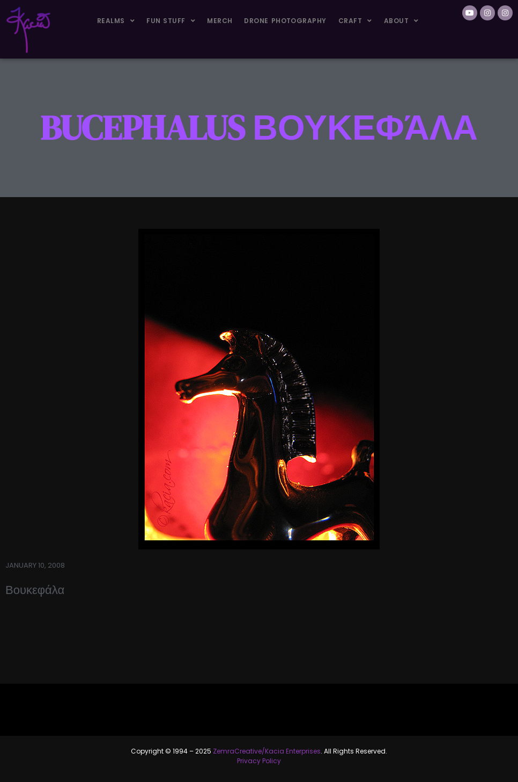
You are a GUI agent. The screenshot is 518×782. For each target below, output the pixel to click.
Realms (116, 21)
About (401, 21)
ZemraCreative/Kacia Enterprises (267, 751)
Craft (355, 21)
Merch (219, 20)
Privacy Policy (259, 760)
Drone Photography (285, 20)
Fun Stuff (170, 21)
